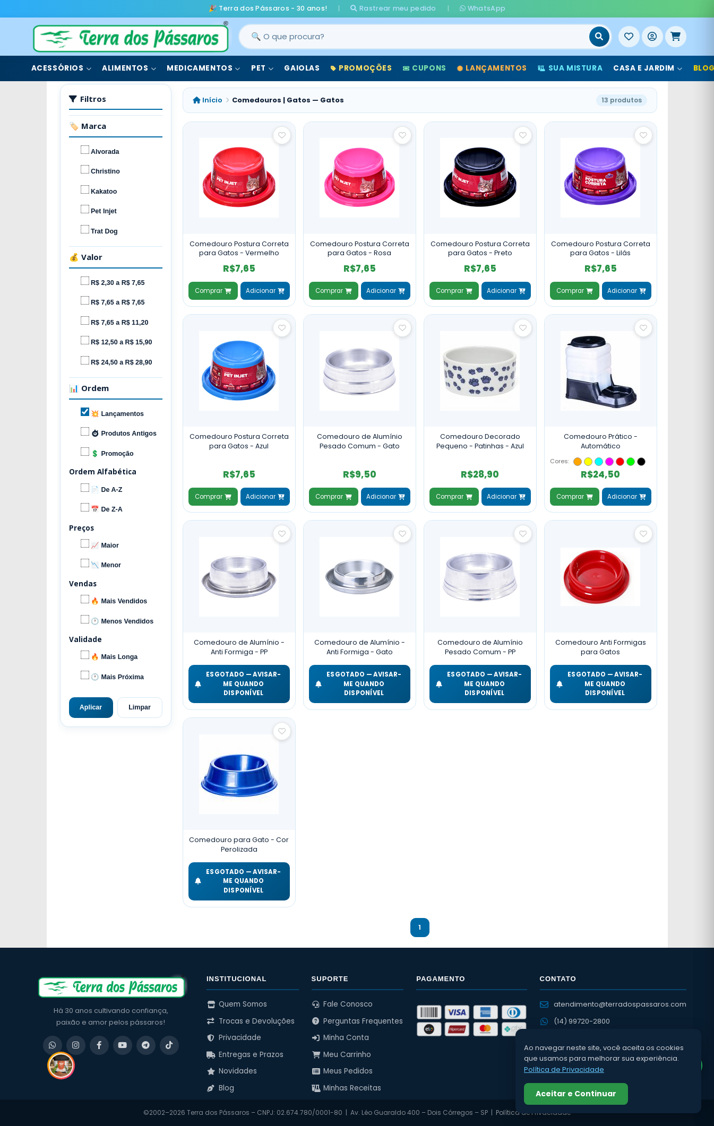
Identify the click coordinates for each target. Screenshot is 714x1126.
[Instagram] (75, 1045)
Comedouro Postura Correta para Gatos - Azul (239, 441)
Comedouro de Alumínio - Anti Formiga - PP (239, 647)
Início (207, 100)
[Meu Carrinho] (675, 36)
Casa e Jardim (647, 68)
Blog (220, 1088)
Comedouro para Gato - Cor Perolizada (239, 844)
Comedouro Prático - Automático (601, 441)
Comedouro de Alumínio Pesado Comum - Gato (359, 441)
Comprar (213, 291)
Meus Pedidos (342, 1071)
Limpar (139, 707)
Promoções (361, 68)
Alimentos (129, 68)
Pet (262, 68)
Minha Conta (340, 1038)
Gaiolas (302, 68)
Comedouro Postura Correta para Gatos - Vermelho (239, 248)
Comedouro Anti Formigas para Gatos (600, 647)
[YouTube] (122, 1045)
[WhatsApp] (52, 1045)
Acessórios (61, 68)
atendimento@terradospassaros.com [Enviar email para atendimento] (613, 1004)
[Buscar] (599, 37)
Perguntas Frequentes (357, 1021)
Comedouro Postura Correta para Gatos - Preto (480, 248)
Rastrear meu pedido (393, 8)
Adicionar (265, 291)
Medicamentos (203, 68)
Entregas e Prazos (245, 1055)
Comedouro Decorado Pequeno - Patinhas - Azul (480, 441)
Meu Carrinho (342, 1055)
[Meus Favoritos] (629, 36)
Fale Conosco (342, 1004)
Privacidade (234, 1038)
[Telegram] (146, 1045)
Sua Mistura (570, 68)
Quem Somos (237, 1004)
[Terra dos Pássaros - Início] (130, 37)
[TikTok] (169, 1045)
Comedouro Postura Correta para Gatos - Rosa (359, 248)
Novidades (232, 1071)
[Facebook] (99, 1045)
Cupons (424, 68)
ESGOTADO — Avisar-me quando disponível (238, 683)
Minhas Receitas (347, 1088)
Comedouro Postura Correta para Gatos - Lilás (600, 248)
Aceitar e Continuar (576, 1093)
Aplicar (91, 707)
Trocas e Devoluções (251, 1021)
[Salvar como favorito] (282, 135)
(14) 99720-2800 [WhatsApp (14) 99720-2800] (575, 1021)
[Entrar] (652, 36)
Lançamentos (492, 68)
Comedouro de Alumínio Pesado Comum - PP (480, 647)
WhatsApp (482, 8)
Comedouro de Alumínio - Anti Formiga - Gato (359, 647)
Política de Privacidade (564, 1069)
